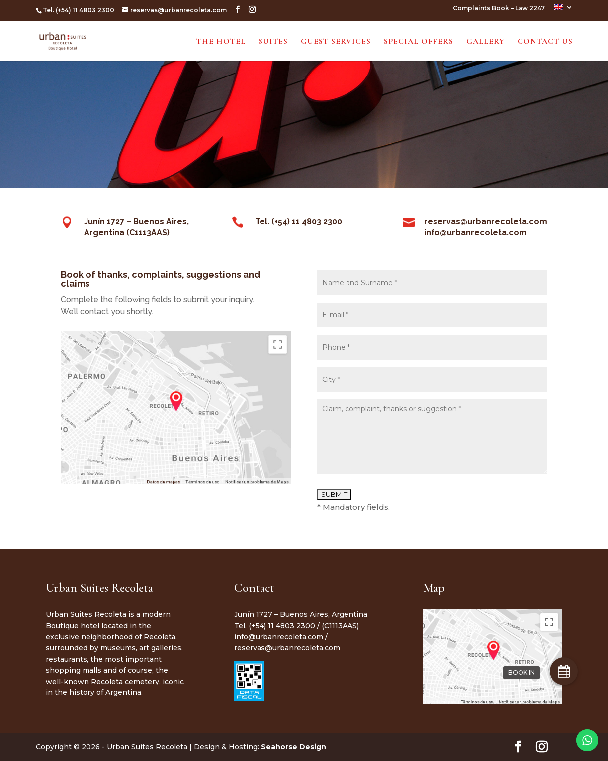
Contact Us (545, 42)
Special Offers (418, 42)
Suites (273, 42)
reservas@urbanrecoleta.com (287, 647)
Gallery (485, 42)
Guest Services (336, 42)
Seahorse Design (293, 746)
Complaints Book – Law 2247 (499, 8)
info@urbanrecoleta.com (278, 636)
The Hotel (221, 42)
